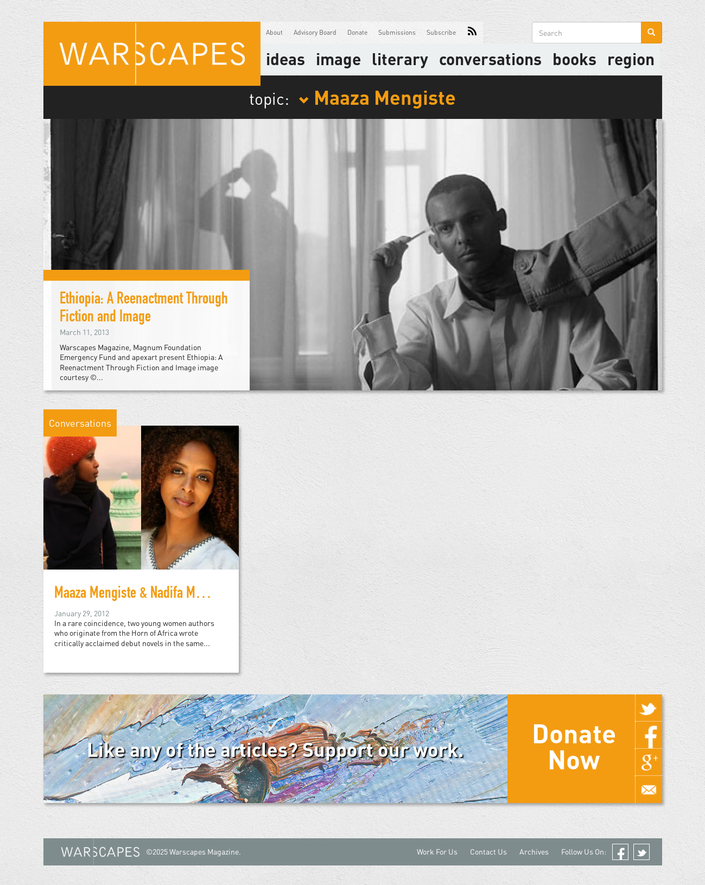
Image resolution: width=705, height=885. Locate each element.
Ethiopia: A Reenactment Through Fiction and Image (144, 309)
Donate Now (574, 746)
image (338, 58)
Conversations (490, 58)
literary (400, 58)
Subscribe (441, 32)
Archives (534, 851)
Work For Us (437, 851)
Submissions (397, 32)
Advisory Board (315, 32)
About (274, 32)
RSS (472, 32)
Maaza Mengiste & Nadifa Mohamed (145, 594)
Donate (357, 32)
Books (574, 58)
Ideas (285, 58)
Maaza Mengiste (377, 97)
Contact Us (488, 851)
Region (631, 58)
